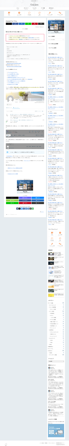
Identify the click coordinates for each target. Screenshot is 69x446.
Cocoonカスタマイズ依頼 (13, 84)
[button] (41, 24)
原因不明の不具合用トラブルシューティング (16, 77)
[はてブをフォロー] (26, 209)
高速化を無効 (31, 37)
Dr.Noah (50, 79)
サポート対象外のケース (12, 75)
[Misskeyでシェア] (12, 200)
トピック (39, 111)
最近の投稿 (41, 92)
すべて (36, 111)
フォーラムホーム (35, 92)
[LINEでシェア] (28, 24)
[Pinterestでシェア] (35, 24)
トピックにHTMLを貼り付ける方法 (15, 79)
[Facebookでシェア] (15, 24)
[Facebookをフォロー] (24, 209)
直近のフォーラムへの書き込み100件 (15, 168)
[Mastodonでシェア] (25, 198)
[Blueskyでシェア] (38, 198)
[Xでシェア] (9, 24)
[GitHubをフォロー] (28, 209)
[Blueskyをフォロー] (22, 209)
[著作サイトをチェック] (17, 209)
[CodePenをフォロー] (30, 209)
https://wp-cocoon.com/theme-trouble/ (14, 66)
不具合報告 (16, 118)
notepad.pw (30, 79)
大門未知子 (51, 113)
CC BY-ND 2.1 (9, 156)
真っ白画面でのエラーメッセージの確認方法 (16, 80)
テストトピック (27, 160)
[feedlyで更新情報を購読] (33, 209)
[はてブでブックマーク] (22, 24)
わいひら (50, 104)
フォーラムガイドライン (12, 72)
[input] (56, 40)
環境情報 (20, 39)
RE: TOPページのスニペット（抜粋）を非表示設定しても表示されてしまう (22, 114)
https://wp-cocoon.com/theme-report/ (14, 63)
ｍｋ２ (50, 63)
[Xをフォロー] (19, 209)
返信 (42, 111)
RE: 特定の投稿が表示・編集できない (55, 57)
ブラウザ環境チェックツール (13, 82)
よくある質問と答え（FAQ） (13, 74)
